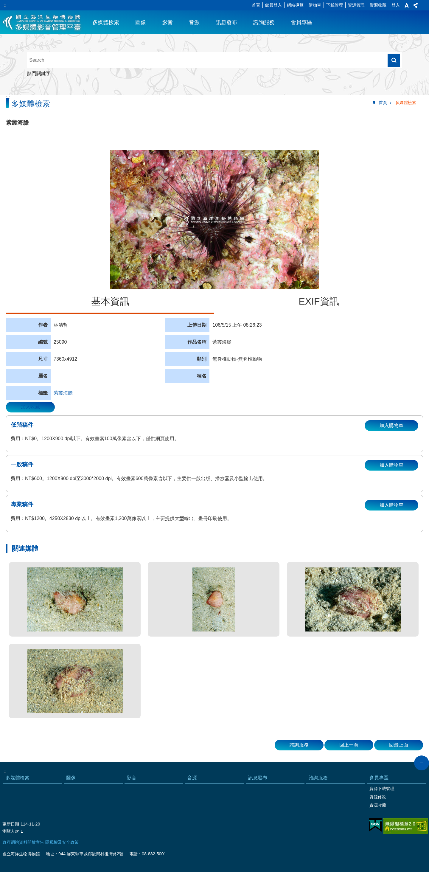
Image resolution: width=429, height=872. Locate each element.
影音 (167, 22)
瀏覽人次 (10, 831)
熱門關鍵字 (39, 73)
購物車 (315, 5)
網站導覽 (295, 5)
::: (4, 4)
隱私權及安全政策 (62, 842)
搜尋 (394, 60)
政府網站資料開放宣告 (23, 842)
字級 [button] (406, 5)
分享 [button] (415, 5)
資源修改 (377, 797)
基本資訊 (110, 301)
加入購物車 (391, 425)
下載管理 (334, 5)
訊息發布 (226, 22)
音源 (194, 22)
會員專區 (301, 22)
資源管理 (356, 5)
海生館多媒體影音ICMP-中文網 (42, 22)
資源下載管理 (381, 788)
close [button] (421, 762)
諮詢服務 (264, 22)
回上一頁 (348, 744)
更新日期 (10, 824)
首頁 (256, 5)
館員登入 (273, 5)
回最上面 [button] (398, 744)
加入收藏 (30, 406)
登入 (395, 5)
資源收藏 (378, 5)
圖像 (140, 22)
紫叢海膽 (63, 392)
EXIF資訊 (319, 301)
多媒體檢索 (105, 22)
